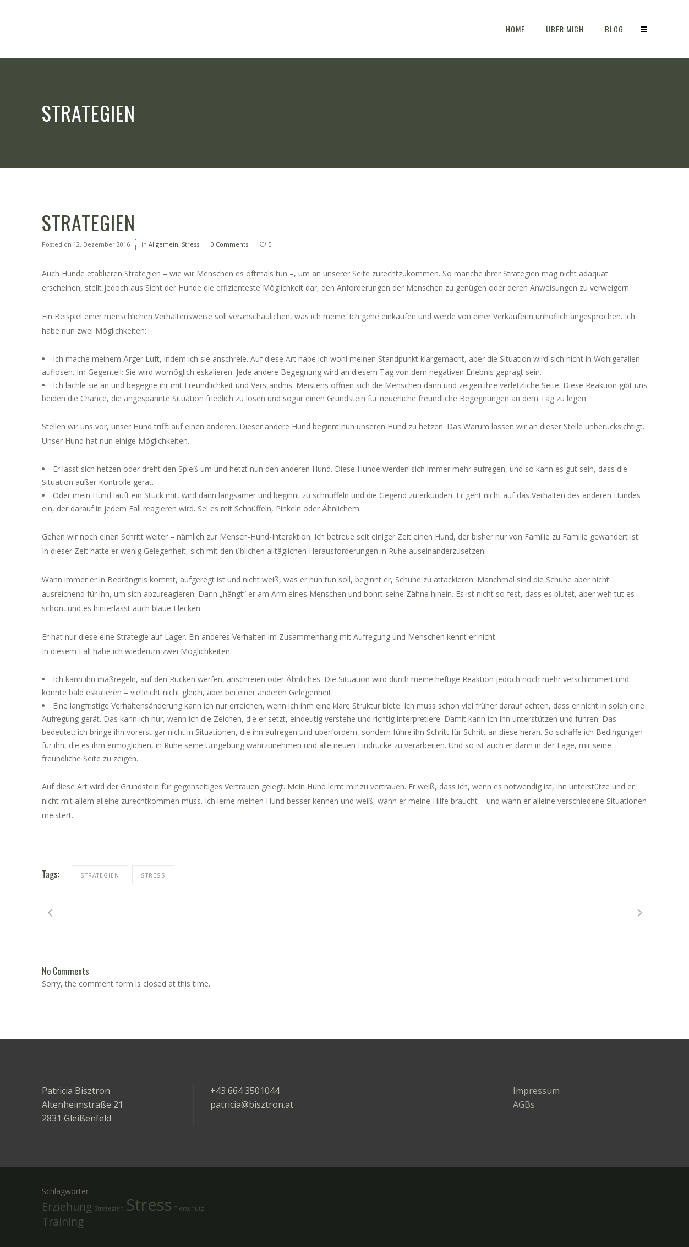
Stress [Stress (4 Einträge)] (149, 1205)
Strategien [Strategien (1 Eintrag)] (109, 1208)
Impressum (536, 1091)
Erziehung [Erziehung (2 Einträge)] (67, 1207)
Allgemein (163, 244)
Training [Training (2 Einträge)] (63, 1222)
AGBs (524, 1104)
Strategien (99, 875)
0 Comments (229, 244)
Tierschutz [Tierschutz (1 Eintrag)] (189, 1208)
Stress (190, 244)
